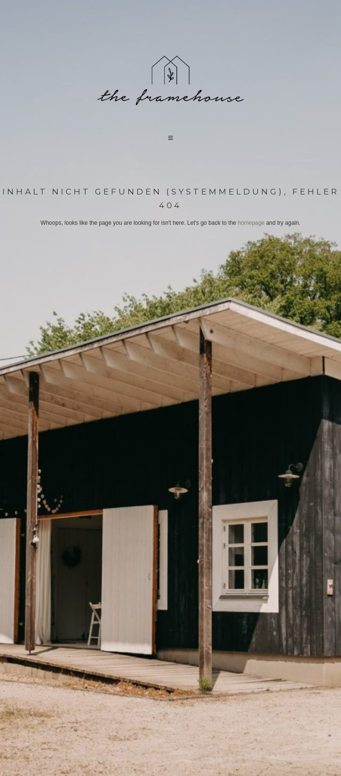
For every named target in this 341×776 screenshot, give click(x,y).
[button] (170, 137)
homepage (251, 223)
